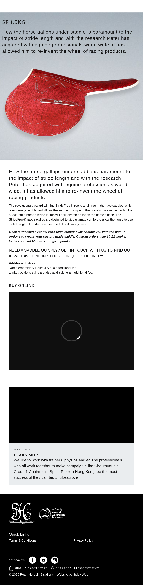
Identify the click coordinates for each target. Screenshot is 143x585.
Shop (15, 568)
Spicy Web (80, 574)
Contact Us (36, 568)
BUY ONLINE (21, 285)
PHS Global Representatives (75, 568)
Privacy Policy (83, 540)
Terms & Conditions (22, 540)
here (83, 224)
